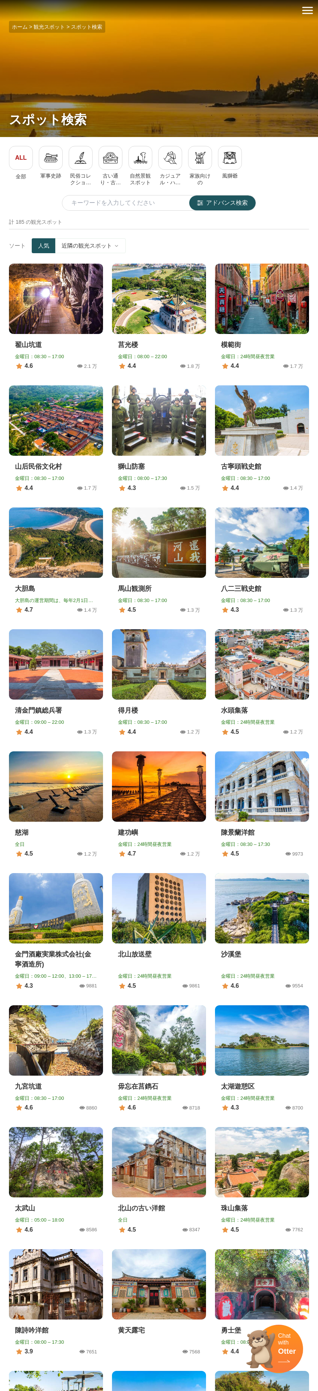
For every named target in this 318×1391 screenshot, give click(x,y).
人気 (43, 245)
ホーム (20, 27)
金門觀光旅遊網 (159, 10)
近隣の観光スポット (90, 245)
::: (2, 4)
